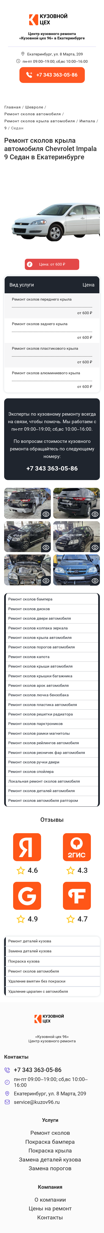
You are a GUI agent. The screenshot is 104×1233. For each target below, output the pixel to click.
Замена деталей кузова (30, 951)
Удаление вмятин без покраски (36, 981)
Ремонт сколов (50, 1133)
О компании (50, 1200)
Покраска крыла (50, 1150)
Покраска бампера (50, 1142)
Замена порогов (50, 1168)
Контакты (50, 1217)
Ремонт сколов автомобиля (33, 971)
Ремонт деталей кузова (29, 941)
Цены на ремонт (50, 1208)
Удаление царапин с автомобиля (38, 991)
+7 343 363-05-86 (52, 468)
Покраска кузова (24, 961)
